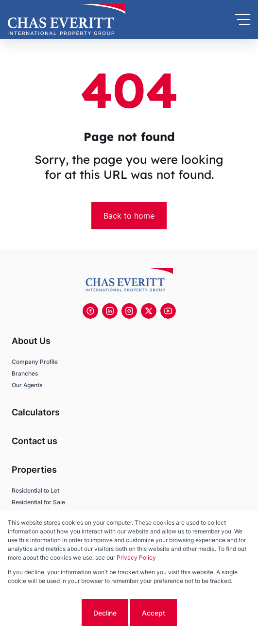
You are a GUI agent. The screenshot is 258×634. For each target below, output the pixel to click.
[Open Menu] (242, 19)
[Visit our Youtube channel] (168, 311)
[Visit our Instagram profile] (129, 311)
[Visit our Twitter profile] (148, 311)
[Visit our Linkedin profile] (110, 311)
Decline (105, 613)
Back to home (129, 216)
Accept (153, 613)
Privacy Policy (136, 557)
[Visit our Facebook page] (90, 311)
